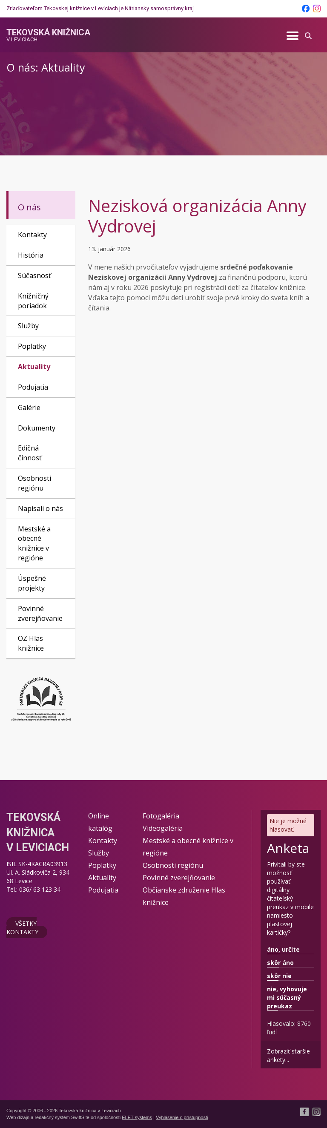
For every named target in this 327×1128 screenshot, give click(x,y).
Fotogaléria (161, 816)
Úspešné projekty (32, 583)
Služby (28, 325)
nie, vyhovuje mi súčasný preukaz (287, 997)
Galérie (29, 407)
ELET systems (137, 1117)
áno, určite (283, 949)
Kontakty (32, 234)
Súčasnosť (34, 275)
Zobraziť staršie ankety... (288, 1055)
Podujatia (33, 387)
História (30, 255)
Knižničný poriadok (33, 300)
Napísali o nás (40, 508)
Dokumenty (36, 428)
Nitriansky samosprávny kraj (159, 8)
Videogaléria (163, 828)
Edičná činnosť (30, 452)
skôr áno (280, 963)
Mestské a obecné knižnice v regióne (34, 543)
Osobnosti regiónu (34, 483)
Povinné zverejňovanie (40, 613)
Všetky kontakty (22, 927)
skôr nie (279, 976)
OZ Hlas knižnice (31, 643)
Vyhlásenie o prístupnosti (182, 1117)
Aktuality (34, 366)
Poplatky (32, 346)
